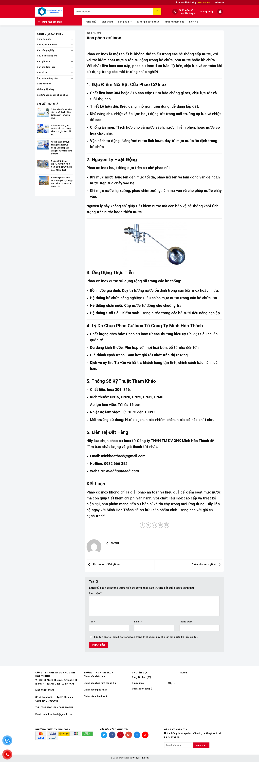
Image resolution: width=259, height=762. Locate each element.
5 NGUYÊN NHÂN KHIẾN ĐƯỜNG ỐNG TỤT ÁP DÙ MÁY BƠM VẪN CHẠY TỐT (61, 165)
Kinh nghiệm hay (174, 21)
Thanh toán (218, 2)
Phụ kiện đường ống (47, 55)
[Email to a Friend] (154, 525)
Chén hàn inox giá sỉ (207, 564)
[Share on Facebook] (142, 525)
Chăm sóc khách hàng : (192, 2)
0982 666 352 (187, 10)
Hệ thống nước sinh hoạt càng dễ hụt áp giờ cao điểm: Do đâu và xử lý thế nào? (62, 182)
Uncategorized (140, 688)
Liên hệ (193, 21)
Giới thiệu (107, 21)
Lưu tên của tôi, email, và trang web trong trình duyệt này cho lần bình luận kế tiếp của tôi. (146, 637)
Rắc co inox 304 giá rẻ (103, 564)
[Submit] (157, 11)
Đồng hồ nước (44, 39)
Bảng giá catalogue (148, 21)
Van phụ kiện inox (46, 67)
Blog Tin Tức (94, 33)
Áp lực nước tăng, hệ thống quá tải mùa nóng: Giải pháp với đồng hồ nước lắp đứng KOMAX (61, 148)
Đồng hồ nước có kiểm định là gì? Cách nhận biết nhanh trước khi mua (61, 113)
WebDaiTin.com (140, 758)
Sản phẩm (125, 22)
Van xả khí (42, 72)
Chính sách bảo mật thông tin (100, 683)
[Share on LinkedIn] (166, 525)
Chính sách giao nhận (95, 689)
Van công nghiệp (46, 50)
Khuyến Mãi (138, 683)
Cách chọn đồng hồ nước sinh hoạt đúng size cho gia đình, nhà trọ (61, 130)
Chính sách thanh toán (96, 696)
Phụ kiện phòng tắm (47, 78)
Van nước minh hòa (47, 44)
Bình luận (95, 593)
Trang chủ (90, 21)
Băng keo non (44, 83)
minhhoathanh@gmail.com (123, 456)
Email (138, 621)
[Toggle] (72, 39)
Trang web (185, 621)
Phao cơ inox (97, 54)
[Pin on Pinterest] (160, 525)
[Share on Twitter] (148, 525)
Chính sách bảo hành (95, 676)
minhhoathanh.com (122, 471)
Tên (92, 621)
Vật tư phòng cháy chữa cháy (52, 95)
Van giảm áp (43, 61)
